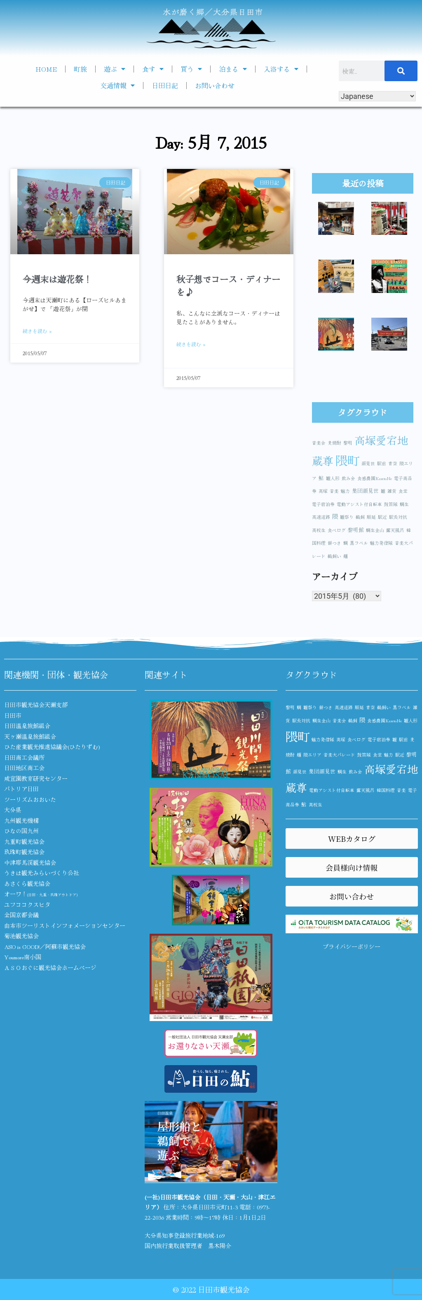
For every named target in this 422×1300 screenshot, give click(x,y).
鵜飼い (334, 556)
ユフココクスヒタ (27, 904)
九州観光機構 (21, 820)
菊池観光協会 (21, 936)
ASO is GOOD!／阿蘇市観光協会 (45, 946)
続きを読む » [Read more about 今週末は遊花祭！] (37, 330)
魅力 (345, 491)
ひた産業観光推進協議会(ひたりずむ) (52, 747)
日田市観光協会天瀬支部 (36, 704)
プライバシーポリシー (351, 946)
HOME (46, 69)
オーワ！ (40, 894)
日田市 (12, 715)
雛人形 (333, 478)
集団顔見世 (365, 490)
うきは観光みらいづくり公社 (41, 873)
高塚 (323, 491)
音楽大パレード (339, 755)
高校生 (319, 530)
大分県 (12, 810)
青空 (392, 463)
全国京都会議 (21, 915)
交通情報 (117, 85)
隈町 (347, 459)
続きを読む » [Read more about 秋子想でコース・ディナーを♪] (191, 343)
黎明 (347, 443)
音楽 (334, 491)
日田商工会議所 (24, 757)
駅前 (381, 463)
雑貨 (391, 491)
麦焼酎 (334, 443)
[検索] (400, 71)
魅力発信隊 (381, 543)
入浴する (281, 68)
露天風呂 (395, 530)
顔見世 (368, 463)
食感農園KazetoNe (374, 478)
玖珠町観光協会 (24, 852)
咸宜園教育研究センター (36, 778)
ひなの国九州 (21, 831)
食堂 (403, 491)
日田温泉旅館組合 (27, 725)
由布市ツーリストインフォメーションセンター (64, 925)
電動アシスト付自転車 (359, 504)
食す (153, 68)
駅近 (382, 517)
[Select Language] (377, 96)
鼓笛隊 (391, 504)
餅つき (334, 543)
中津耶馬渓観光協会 (30, 862)
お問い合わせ (214, 85)
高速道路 (321, 517)
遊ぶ (114, 68)
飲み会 (348, 478)
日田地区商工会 (24, 768)
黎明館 (356, 530)
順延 (371, 517)
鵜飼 (360, 517)
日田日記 (165, 85)
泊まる (233, 68)
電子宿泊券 (323, 504)
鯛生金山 (375, 530)
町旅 (80, 69)
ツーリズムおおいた (30, 799)
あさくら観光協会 (27, 883)
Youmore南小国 (22, 957)
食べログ (337, 530)
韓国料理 (386, 790)
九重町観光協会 (24, 841)
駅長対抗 (398, 517)
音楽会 (319, 443)
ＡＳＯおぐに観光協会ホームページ (50, 967)
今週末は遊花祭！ (57, 279)
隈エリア (312, 755)
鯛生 (404, 504)
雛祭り (347, 517)
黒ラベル (359, 543)
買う (191, 68)
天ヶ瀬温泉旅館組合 (30, 736)
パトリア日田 (21, 789)
